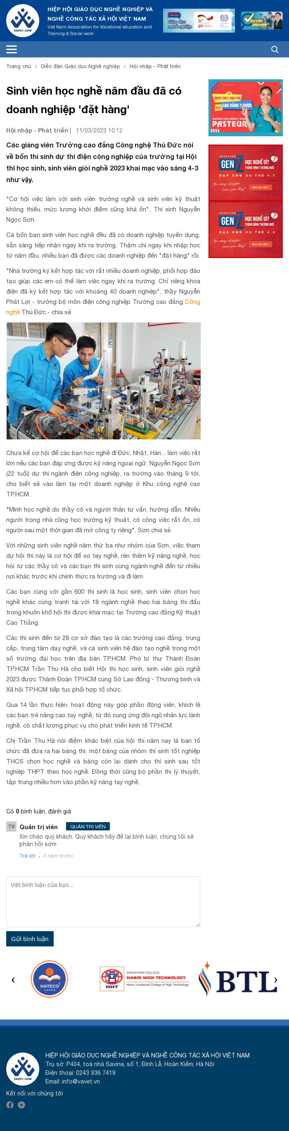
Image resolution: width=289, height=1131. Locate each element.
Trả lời (27, 856)
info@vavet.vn (81, 1081)
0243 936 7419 (96, 1072)
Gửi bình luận (30, 938)
